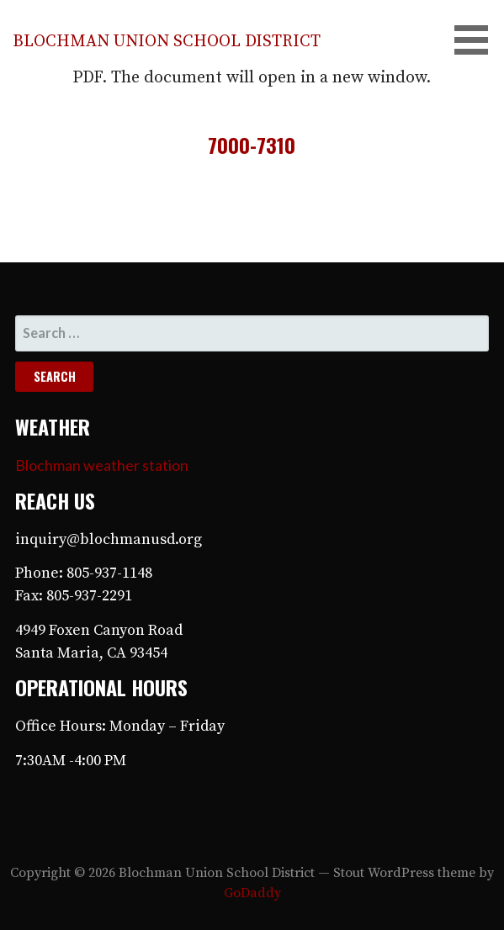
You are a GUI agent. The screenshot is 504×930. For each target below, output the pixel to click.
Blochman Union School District (167, 41)
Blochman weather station (101, 465)
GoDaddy (252, 893)
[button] (477, 40)
